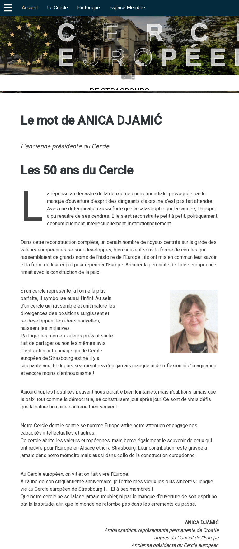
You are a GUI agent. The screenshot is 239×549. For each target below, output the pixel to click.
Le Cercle (57, 8)
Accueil (30, 8)
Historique (88, 8)
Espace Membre (127, 8)
